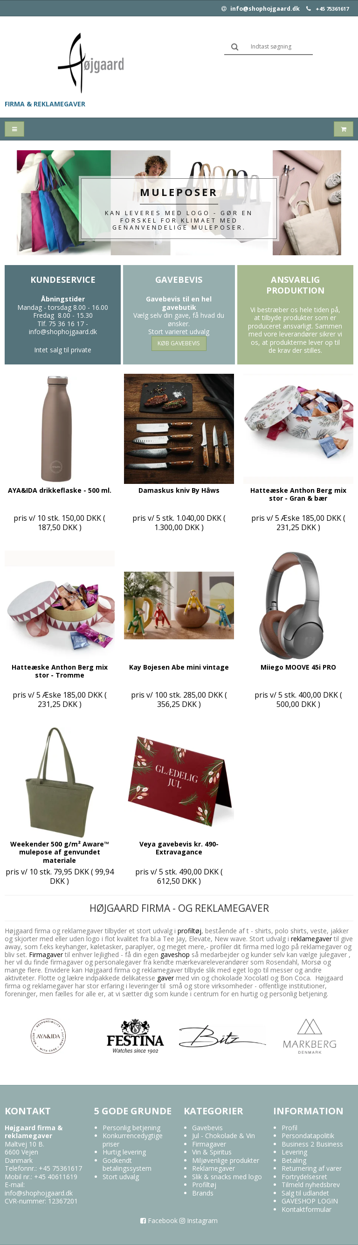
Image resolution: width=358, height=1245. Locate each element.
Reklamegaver (213, 1168)
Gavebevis (207, 1127)
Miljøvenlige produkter (225, 1160)
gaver (164, 977)
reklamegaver (311, 938)
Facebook (159, 1220)
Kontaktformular (306, 1209)
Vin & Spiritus (212, 1151)
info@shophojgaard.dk (260, 9)
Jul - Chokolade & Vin (223, 1135)
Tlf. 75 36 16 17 (60, 323)
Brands (202, 1193)
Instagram (198, 1220)
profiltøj (189, 930)
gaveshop (176, 954)
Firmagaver (46, 954)
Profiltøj (204, 1184)
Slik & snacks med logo (227, 1176)
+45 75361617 (332, 9)
